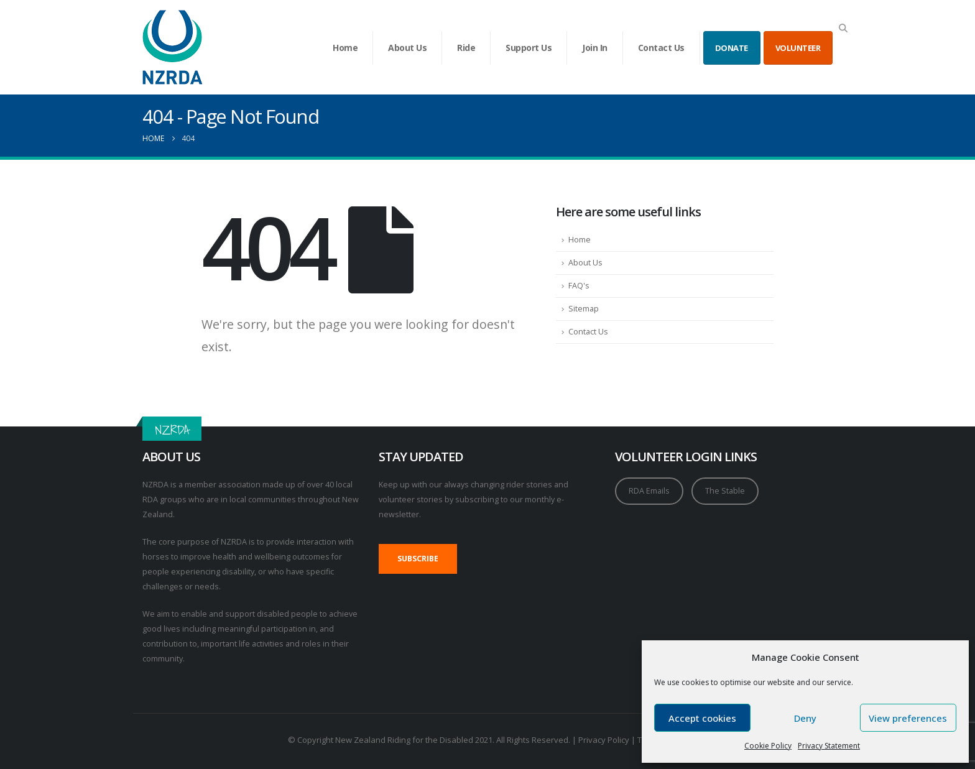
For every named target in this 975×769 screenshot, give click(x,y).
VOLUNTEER (798, 47)
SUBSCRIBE (417, 558)
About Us (407, 47)
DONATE (731, 47)
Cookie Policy (768, 745)
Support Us (529, 47)
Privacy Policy (603, 739)
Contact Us (661, 47)
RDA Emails (649, 491)
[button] (843, 28)
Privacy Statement (829, 745)
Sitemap (583, 308)
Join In (595, 47)
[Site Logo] (172, 47)
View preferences (908, 718)
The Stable (725, 491)
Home (345, 47)
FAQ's (578, 285)
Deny (805, 718)
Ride (466, 47)
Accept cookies (702, 718)
